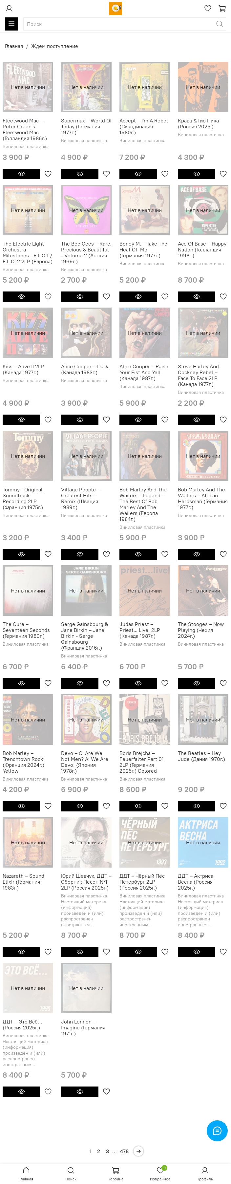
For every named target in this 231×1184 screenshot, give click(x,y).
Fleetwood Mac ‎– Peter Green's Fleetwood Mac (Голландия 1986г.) (25, 129)
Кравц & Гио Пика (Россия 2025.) (198, 123)
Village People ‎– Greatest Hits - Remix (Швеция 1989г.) (80, 498)
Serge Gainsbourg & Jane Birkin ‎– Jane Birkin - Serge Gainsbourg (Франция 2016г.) (84, 636)
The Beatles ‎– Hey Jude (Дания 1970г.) (201, 756)
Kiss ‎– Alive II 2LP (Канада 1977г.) (23, 369)
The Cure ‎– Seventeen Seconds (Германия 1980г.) (26, 630)
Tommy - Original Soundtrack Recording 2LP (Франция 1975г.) (23, 498)
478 (124, 1151)
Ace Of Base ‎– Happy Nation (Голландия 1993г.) (202, 249)
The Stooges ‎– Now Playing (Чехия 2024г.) (201, 630)
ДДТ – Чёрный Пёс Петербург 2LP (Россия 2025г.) (142, 881)
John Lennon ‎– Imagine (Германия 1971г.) (83, 1027)
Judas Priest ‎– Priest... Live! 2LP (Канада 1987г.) (139, 630)
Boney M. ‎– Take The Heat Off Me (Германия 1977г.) (143, 249)
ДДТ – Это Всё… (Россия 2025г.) (22, 1024)
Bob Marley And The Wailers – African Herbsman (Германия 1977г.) (203, 498)
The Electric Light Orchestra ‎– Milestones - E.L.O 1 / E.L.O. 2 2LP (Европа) (27, 252)
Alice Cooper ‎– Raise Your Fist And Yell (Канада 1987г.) (143, 372)
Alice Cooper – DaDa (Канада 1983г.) (85, 369)
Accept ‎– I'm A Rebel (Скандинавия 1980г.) (143, 126)
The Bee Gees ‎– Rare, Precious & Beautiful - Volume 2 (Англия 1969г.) (86, 252)
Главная (14, 46)
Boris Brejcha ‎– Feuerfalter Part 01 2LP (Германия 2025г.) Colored (141, 762)
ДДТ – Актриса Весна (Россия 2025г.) (195, 881)
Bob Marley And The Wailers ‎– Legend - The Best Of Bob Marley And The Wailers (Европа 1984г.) (143, 504)
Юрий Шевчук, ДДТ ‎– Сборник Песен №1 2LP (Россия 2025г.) (86, 881)
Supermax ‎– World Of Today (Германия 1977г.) (86, 126)
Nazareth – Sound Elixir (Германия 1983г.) (23, 881)
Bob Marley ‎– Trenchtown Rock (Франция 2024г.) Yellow (23, 762)
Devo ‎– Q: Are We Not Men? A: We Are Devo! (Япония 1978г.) (84, 762)
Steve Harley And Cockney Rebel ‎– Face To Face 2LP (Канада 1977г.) (198, 375)
